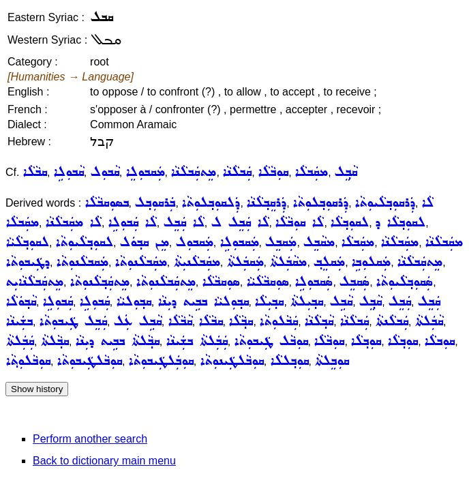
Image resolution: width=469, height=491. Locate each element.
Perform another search (90, 439)
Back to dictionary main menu (104, 460)
